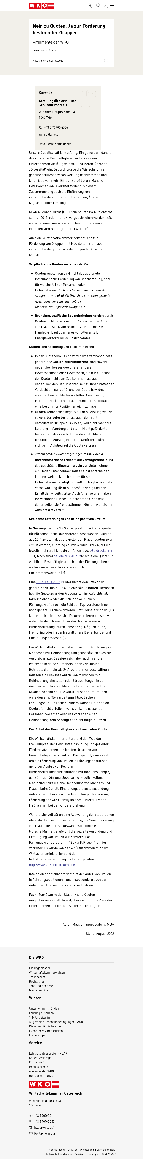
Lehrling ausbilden (41, 1013)
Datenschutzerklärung (59, 1154)
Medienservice (38, 990)
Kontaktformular (42, 1133)
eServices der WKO (41, 1071)
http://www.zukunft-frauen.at (50, 864)
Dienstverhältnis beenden (45, 1026)
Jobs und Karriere (41, 986)
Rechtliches (37, 981)
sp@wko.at (49, 134)
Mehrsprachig (57, 1149)
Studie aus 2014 (66, 556)
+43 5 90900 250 (41, 1121)
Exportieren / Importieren (46, 1031)
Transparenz (37, 977)
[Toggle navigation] (112, 6)
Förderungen (37, 1035)
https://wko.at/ (41, 1127)
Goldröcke (99, 550)
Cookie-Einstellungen (86, 1154)
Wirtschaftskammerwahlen (47, 972)
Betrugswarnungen (42, 1075)
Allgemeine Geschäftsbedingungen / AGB (56, 1022)
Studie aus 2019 (48, 582)
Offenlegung (87, 1149)
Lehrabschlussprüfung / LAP (48, 1053)
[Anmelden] (106, 6)
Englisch (72, 1149)
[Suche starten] (98, 5)
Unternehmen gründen (44, 1008)
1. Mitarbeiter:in (39, 1017)
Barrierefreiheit (106, 1149)
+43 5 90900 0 (40, 1115)
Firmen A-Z (36, 1062)
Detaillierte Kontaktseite (57, 144)
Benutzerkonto (38, 1067)
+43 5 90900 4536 (53, 127)
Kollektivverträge (40, 1058)
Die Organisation (40, 968)
